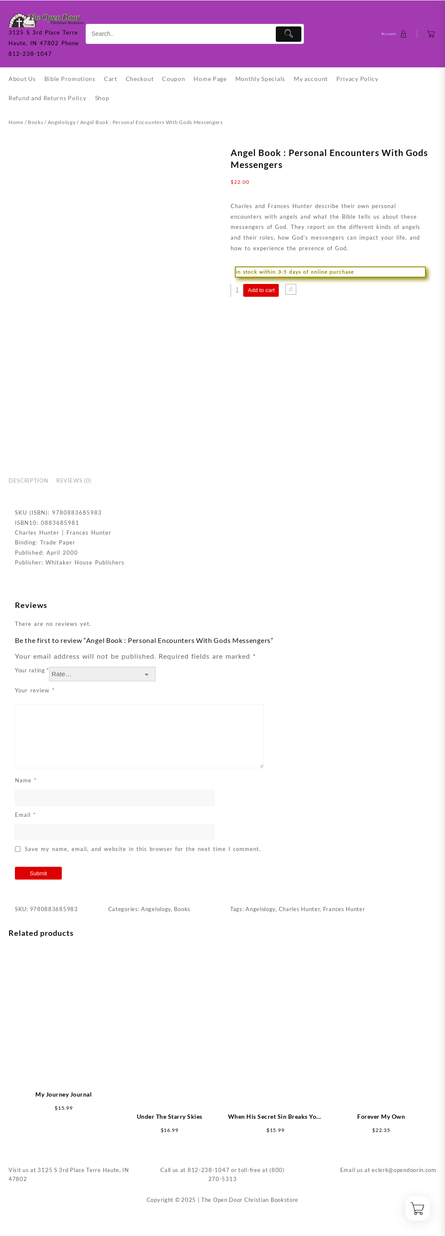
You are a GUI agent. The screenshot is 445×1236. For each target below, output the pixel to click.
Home (16, 122)
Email (25, 814)
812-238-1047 (208, 1170)
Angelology (62, 122)
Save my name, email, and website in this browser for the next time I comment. (143, 848)
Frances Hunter (344, 909)
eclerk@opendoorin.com (404, 1170)
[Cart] (431, 34)
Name (26, 780)
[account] (395, 33)
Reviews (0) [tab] (74, 480)
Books (35, 122)
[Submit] (288, 34)
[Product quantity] (237, 290)
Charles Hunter (299, 909)
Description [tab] (28, 480)
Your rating (32, 670)
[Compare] (290, 289)
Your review (35, 690)
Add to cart (261, 290)
